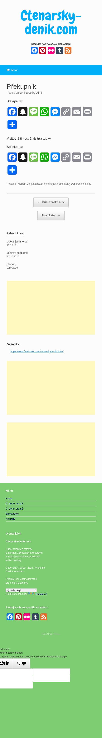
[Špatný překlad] (21, 663)
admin (39, 92)
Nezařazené (38, 183)
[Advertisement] (51, 308)
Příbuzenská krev (50, 202)
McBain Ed (24, 183)
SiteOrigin (48, 634)
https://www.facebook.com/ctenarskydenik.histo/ (37, 351)
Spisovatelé (12, 513)
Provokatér (50, 215)
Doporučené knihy (81, 183)
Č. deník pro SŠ (14, 508)
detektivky (64, 183)
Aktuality (10, 518)
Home (9, 498)
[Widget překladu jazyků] (21, 590)
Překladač (37, 594)
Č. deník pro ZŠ (14, 503)
